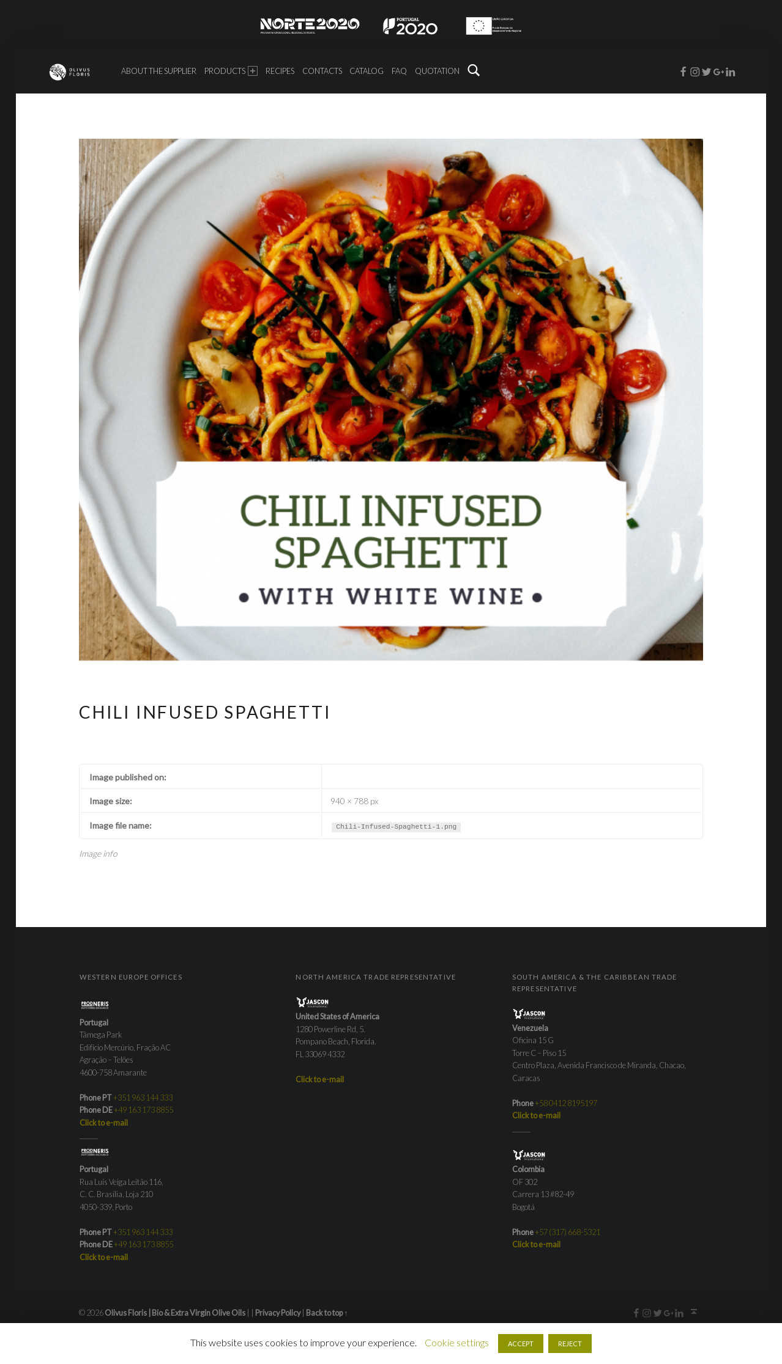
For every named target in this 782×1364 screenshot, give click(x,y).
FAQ (399, 71)
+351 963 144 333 (143, 1097)
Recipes (280, 71)
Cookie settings (457, 1342)
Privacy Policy (277, 1313)
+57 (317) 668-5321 (567, 1232)
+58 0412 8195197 (566, 1103)
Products (231, 71)
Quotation (437, 71)
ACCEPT (521, 1344)
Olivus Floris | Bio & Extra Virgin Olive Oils (175, 1313)
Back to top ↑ (327, 1313)
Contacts (322, 71)
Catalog (366, 71)
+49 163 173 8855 (143, 1110)
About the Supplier (158, 71)
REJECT (570, 1344)
